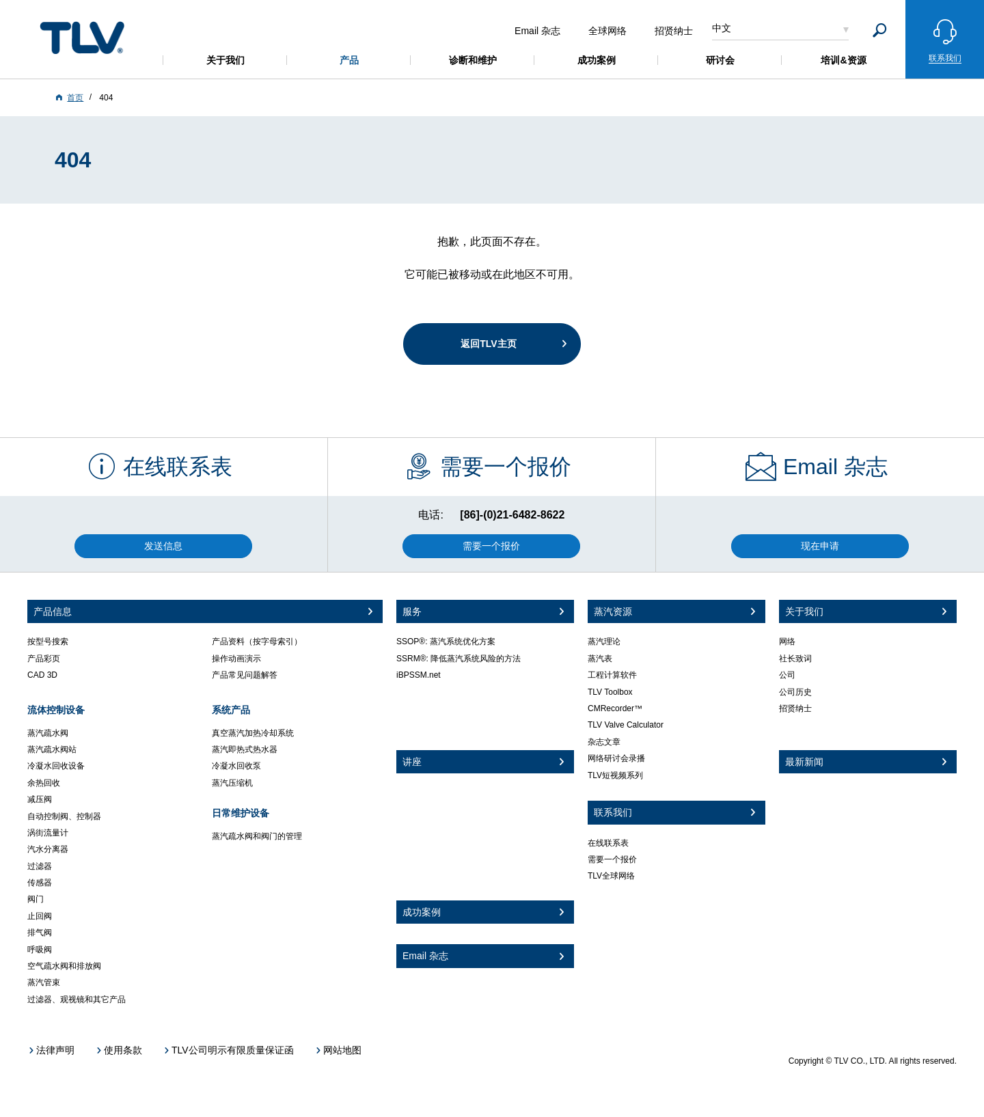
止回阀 (39, 916)
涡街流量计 (47, 833)
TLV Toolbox (610, 692)
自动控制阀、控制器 (64, 816)
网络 (787, 641)
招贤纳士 (795, 708)
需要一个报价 (612, 859)
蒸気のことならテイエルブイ (82, 37)
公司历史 (795, 692)
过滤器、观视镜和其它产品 (76, 999)
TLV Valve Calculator (626, 725)
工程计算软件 (612, 675)
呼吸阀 (39, 949)
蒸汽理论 (604, 641)
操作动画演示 (236, 658)
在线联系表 (608, 843)
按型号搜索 (47, 641)
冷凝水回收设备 (56, 766)
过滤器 (39, 866)
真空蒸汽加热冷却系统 (253, 733)
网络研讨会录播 (616, 758)
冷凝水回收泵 (236, 766)
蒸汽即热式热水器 (244, 749)
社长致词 (795, 658)
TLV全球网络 (611, 876)
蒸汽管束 (43, 982)
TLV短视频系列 (615, 775)
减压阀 (39, 799)
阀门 (35, 899)
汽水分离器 (47, 849)
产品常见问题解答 (244, 675)
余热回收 (43, 783)
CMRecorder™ (615, 708)
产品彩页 (43, 658)
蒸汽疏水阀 (47, 733)
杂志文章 (604, 742)
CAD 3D (42, 675)
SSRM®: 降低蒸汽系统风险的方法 (458, 658)
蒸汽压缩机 (232, 783)
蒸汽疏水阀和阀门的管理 (257, 836)
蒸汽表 (600, 658)
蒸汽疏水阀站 (52, 749)
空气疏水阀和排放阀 (64, 966)
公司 (787, 675)
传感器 (39, 882)
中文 (721, 28)
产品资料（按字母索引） (257, 641)
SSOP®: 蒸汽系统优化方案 (445, 641)
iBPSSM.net (418, 675)
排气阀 (39, 932)
